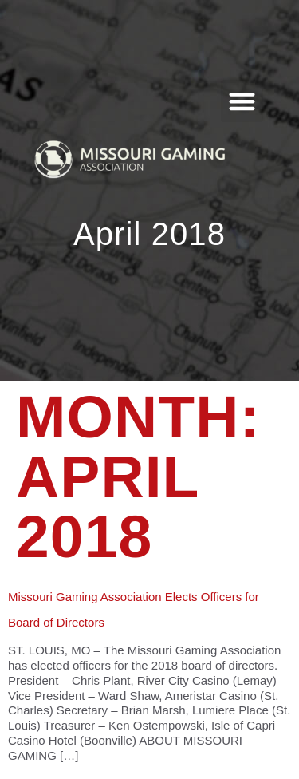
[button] (242, 101)
